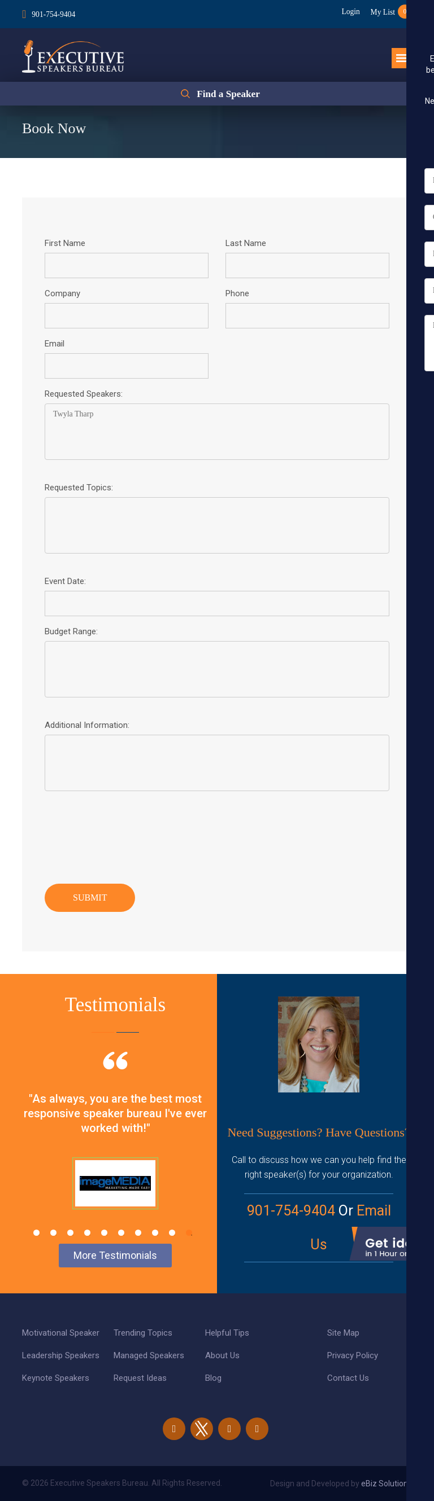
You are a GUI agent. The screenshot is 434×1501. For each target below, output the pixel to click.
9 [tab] (172, 1233)
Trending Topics (143, 1333)
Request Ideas (140, 1378)
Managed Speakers (149, 1355)
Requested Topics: (79, 487)
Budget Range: (71, 631)
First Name (65, 243)
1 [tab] (36, 1233)
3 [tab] (70, 1233)
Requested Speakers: (84, 394)
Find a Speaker (228, 95)
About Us (222, 1355)
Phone (237, 293)
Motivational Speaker (60, 1333)
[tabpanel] (115, 1144)
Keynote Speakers (55, 1378)
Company (62, 293)
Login (346, 11)
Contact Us (348, 1378)
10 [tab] (189, 1233)
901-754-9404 (54, 13)
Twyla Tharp (217, 431)
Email (54, 344)
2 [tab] (53, 1233)
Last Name (245, 243)
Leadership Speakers (60, 1355)
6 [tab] (121, 1233)
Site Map (343, 1333)
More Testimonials (115, 1255)
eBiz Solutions (386, 1483)
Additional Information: (87, 725)
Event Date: (65, 581)
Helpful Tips (227, 1333)
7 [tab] (138, 1233)
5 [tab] (104, 1233)
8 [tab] (155, 1233)
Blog (213, 1378)
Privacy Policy (352, 1355)
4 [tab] (87, 1233)
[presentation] (130, 835)
